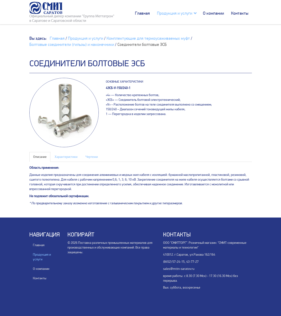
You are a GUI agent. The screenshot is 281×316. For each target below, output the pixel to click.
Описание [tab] (40, 157)
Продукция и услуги (174, 13)
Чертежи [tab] (91, 157)
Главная (142, 13)
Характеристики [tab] (66, 157)
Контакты (239, 13)
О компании (213, 13)
